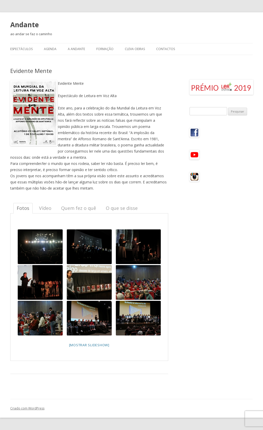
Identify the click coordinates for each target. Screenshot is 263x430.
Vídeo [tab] (45, 208)
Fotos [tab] (23, 208)
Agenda (50, 49)
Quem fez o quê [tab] (78, 208)
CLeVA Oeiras (135, 49)
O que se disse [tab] (122, 208)
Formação (105, 49)
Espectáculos (21, 49)
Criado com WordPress (27, 408)
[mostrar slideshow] (89, 345)
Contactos (165, 49)
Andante (24, 24)
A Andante (76, 49)
